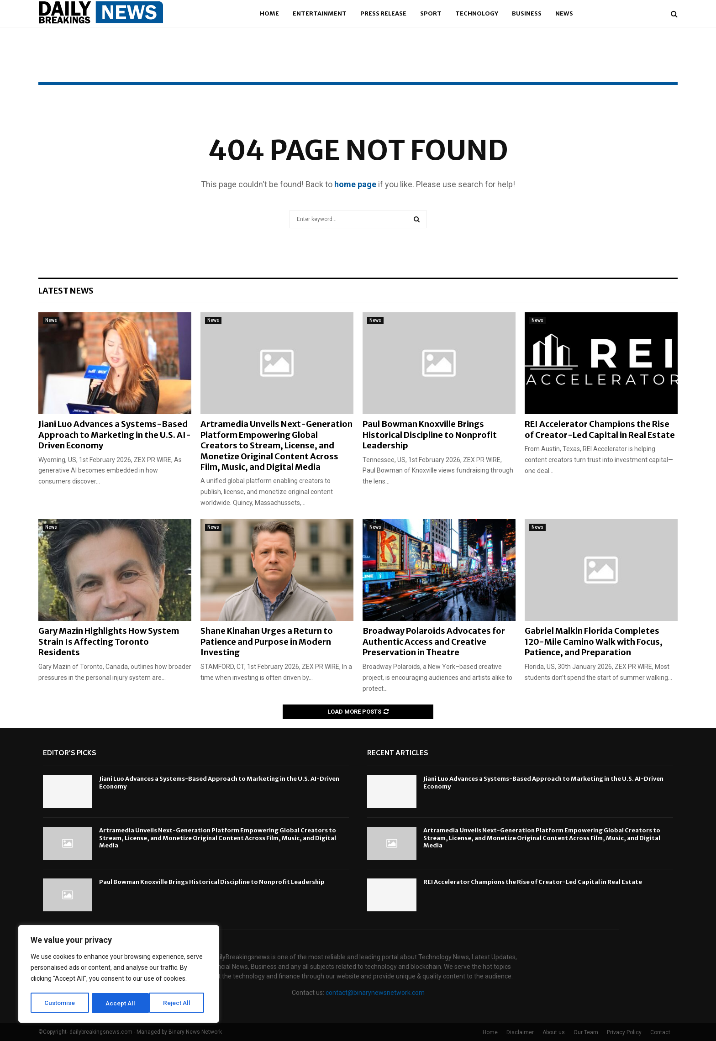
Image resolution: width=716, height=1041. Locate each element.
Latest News (66, 290)
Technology (476, 13)
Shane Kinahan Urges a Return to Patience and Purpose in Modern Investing (266, 641)
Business (527, 13)
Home (269, 13)
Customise (60, 1003)
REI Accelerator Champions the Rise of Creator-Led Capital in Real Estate (600, 429)
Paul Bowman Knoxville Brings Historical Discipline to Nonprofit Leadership (430, 435)
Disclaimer (520, 1032)
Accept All (179, 1003)
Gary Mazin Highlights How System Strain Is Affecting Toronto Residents (108, 641)
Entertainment (320, 13)
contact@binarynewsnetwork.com (375, 992)
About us (553, 1032)
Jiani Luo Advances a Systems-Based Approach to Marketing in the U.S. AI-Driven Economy (114, 435)
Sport (431, 13)
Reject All (120, 1003)
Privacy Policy (624, 1032)
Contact (660, 1032)
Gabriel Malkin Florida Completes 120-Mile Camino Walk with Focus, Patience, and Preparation (594, 641)
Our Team (586, 1032)
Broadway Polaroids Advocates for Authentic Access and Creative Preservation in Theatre (434, 641)
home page (355, 184)
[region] (118, 975)
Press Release (383, 13)
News (564, 13)
